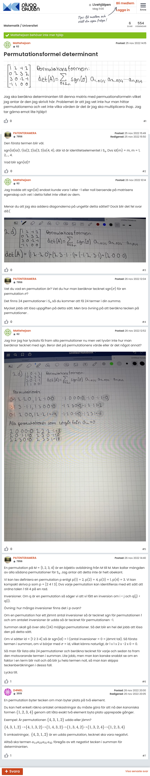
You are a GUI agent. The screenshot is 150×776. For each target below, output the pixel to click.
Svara (14, 771)
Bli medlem (125, 3)
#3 (144, 270)
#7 (144, 756)
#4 (144, 322)
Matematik (11, 26)
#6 (144, 681)
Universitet (30, 26)
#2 (144, 171)
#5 (144, 549)
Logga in (123, 10)
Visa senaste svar (136, 771)
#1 (144, 121)
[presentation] (113, 289)
